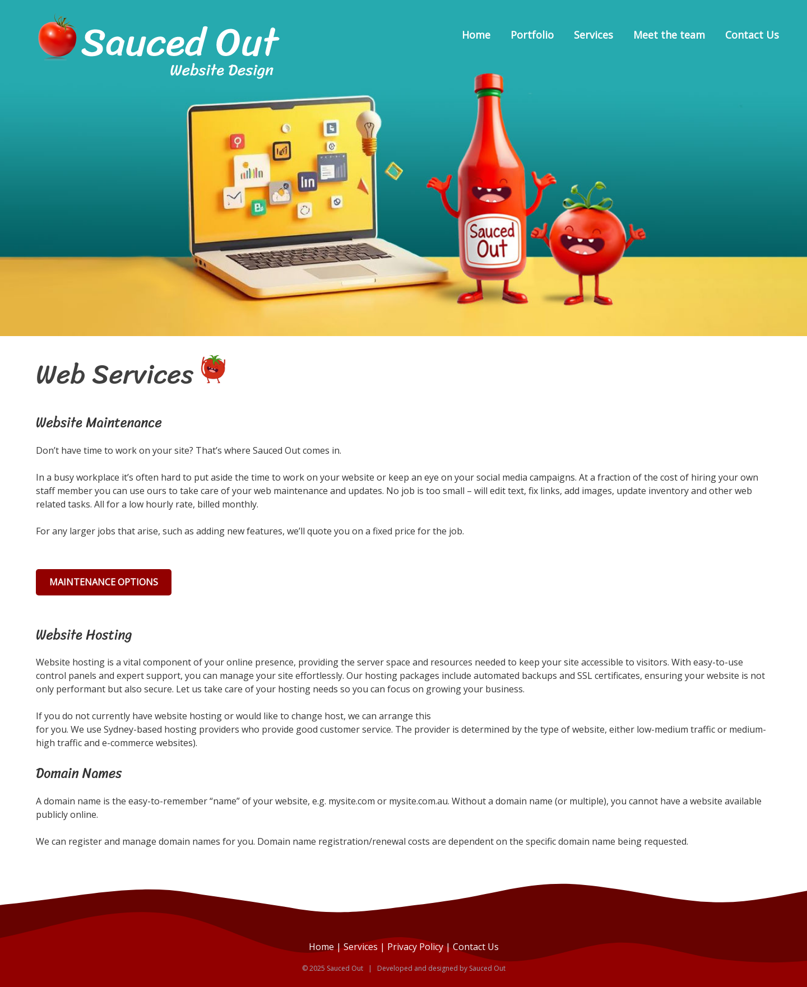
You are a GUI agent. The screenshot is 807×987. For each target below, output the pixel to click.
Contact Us (752, 34)
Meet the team (669, 34)
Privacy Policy (415, 947)
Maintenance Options (103, 582)
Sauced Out (487, 968)
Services (593, 34)
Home (476, 34)
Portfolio (532, 34)
